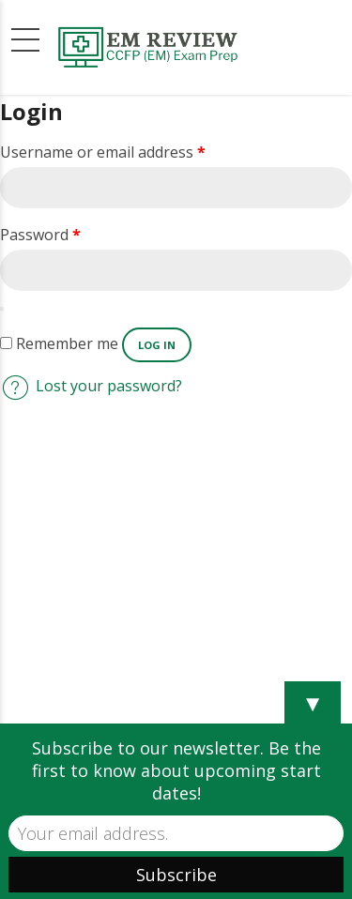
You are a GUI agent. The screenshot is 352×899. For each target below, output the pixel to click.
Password (40, 234)
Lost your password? (109, 385)
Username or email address (103, 152)
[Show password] (2, 309)
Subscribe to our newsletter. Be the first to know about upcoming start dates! (176, 770)
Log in (157, 345)
